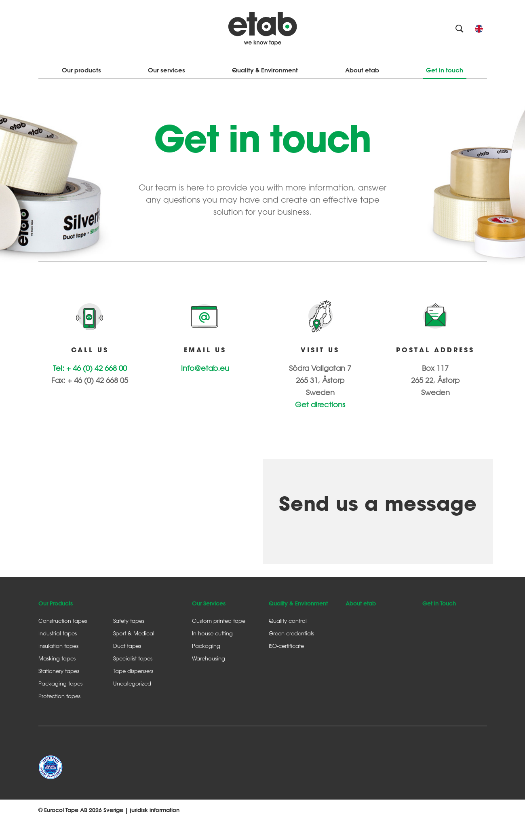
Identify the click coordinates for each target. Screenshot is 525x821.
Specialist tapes (132, 658)
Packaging (206, 645)
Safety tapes (128, 620)
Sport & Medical (133, 633)
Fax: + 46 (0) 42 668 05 (89, 380)
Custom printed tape (218, 620)
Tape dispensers (133, 670)
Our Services (209, 603)
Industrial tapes (57, 633)
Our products (81, 70)
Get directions (320, 404)
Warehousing (208, 658)
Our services (166, 70)
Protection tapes (59, 695)
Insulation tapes (58, 645)
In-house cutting (212, 633)
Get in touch (444, 70)
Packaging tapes (60, 683)
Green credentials (291, 633)
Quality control (288, 620)
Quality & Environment (265, 70)
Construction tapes (62, 620)
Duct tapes (127, 645)
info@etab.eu (205, 368)
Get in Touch (439, 603)
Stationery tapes (58, 670)
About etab (362, 70)
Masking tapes (57, 658)
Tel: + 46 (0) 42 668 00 (90, 368)
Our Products (55, 603)
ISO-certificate (286, 645)
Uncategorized (132, 683)
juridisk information (154, 810)
